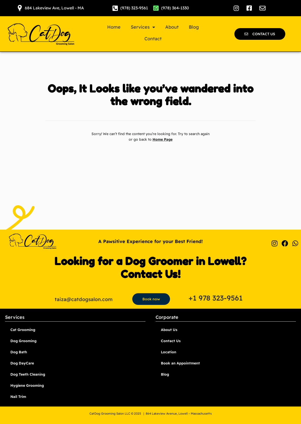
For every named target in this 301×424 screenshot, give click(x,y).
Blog (194, 27)
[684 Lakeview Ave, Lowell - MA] (20, 8)
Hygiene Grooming (27, 385)
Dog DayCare (22, 363)
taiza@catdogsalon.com (83, 299)
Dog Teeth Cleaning (27, 374)
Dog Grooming (23, 341)
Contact (153, 39)
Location (168, 352)
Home (114, 27)
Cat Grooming (22, 329)
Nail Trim (18, 396)
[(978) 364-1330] (156, 8)
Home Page (163, 139)
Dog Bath (18, 352)
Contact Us (171, 341)
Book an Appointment (180, 363)
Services (143, 27)
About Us (169, 329)
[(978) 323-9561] (115, 8)
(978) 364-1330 (175, 7)
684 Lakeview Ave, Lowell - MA (54, 7)
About (172, 27)
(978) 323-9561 (134, 7)
